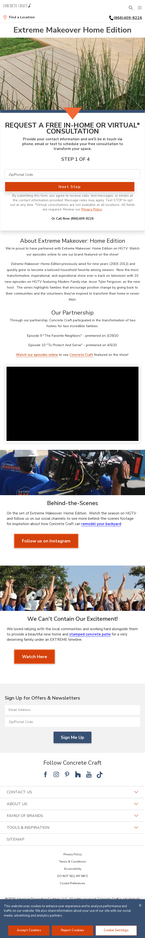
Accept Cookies (29, 930)
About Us (72, 804)
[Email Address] (72, 710)
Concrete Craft (81, 354)
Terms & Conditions (72, 862)
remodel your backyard (101, 523)
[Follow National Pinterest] (67, 774)
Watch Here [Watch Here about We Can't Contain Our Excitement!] (34, 657)
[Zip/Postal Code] (72, 174)
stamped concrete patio (90, 634)
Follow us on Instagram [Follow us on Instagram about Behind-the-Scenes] (46, 541)
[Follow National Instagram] (56, 774)
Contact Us (72, 792)
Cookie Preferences (72, 883)
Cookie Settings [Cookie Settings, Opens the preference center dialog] (116, 930)
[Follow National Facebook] (45, 774)
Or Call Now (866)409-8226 (72, 218)
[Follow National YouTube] (89, 774)
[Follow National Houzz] (78, 774)
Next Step (70, 186)
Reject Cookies (72, 930)
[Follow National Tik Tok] (99, 774)
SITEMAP (15, 839)
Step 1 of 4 (75, 159)
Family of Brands (72, 815)
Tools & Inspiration (72, 827)
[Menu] (139, 7)
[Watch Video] (72, 404)
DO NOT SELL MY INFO (72, 876)
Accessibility (72, 869)
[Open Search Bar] (130, 8)
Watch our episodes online (37, 354)
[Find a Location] (19, 17)
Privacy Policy (91, 209)
